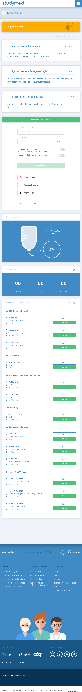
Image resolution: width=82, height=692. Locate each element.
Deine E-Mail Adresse (27, 127)
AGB (38, 149)
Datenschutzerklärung (25, 151)
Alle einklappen (74, 36)
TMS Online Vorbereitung (12, 575)
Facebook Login (31, 185)
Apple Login (29, 193)
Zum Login (33, 203)
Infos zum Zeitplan (70, 270)
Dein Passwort (25, 137)
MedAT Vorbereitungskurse (13, 583)
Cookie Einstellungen (62, 590)
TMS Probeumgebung (11, 571)
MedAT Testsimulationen (12, 587)
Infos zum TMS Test (37, 575)
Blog (56, 571)
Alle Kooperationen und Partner (13, 662)
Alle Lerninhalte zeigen (56, 36)
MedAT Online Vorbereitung (13, 579)
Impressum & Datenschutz (65, 583)
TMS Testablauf (35, 579)
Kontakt (57, 579)
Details (64, 318)
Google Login (29, 177)
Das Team (58, 575)
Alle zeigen (72, 303)
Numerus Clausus (36, 571)
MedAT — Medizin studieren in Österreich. (39, 584)
